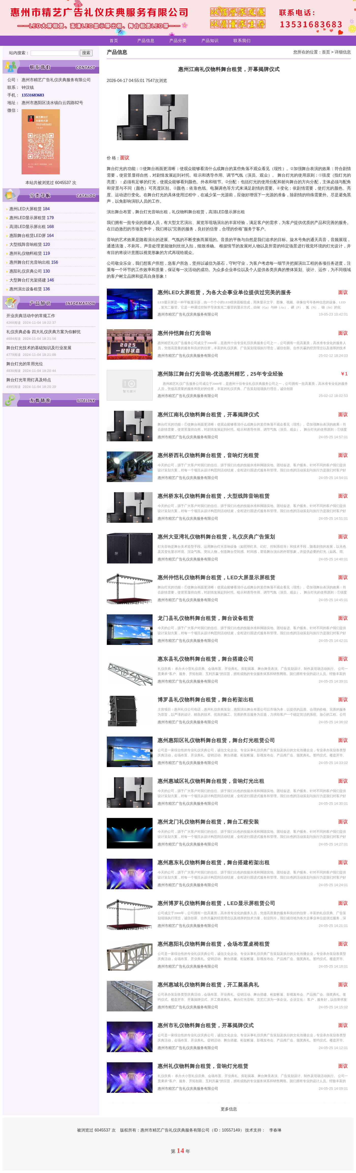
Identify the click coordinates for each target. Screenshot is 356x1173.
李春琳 (275, 1130)
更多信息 (229, 1109)
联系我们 (242, 40)
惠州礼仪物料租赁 (25, 253)
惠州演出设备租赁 (25, 289)
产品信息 (146, 40)
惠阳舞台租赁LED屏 (27, 235)
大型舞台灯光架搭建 (27, 280)
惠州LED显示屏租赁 (27, 218)
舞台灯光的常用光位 (24, 364)
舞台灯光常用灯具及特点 (28, 380)
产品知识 (210, 40)
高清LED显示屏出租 (27, 226)
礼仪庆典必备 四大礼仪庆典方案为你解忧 (43, 332)
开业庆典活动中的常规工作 (30, 316)
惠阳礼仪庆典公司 (25, 271)
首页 (114, 40)
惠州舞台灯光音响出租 (29, 262)
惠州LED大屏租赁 (25, 209)
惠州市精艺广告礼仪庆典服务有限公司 (188, 314)
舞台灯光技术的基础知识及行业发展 (38, 348)
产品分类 (178, 40)
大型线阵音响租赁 (25, 244)
